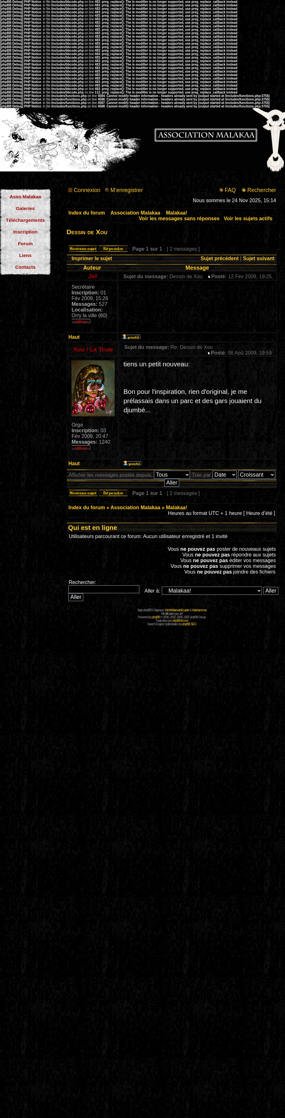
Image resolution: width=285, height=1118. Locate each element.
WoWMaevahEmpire (177, 610)
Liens (25, 255)
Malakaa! (176, 212)
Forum (25, 243)
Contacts (25, 267)
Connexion (87, 190)
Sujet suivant (259, 258)
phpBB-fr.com (180, 620)
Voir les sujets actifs (248, 218)
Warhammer (199, 610)
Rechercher (261, 190)
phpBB (156, 617)
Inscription (25, 232)
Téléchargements (25, 220)
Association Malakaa (135, 212)
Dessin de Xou (86, 231)
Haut (74, 337)
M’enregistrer (127, 190)
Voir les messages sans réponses (179, 218)
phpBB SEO (189, 624)
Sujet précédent (220, 258)
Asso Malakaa (25, 196)
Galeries (25, 208)
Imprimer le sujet (92, 258)
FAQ (230, 190)
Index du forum (86, 212)
